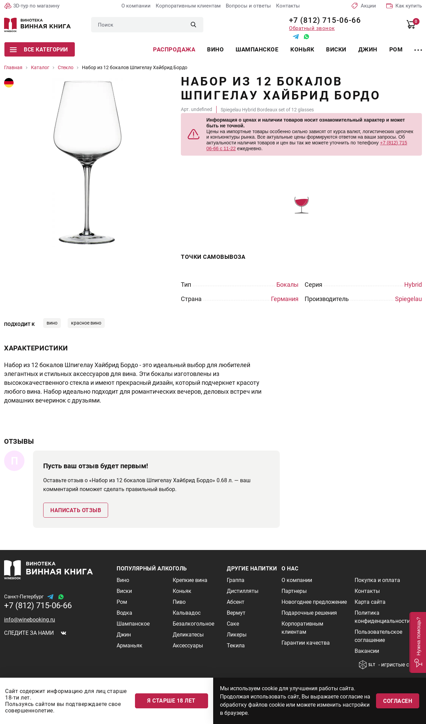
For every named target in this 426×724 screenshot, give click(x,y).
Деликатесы (188, 634)
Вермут (236, 613)
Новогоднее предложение (314, 602)
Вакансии (367, 651)
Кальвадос (187, 613)
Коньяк (302, 49)
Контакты (288, 6)
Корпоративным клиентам (188, 6)
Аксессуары (188, 645)
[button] (417, 642)
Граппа (235, 580)
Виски (336, 49)
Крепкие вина (190, 580)
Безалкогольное (193, 623)
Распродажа (174, 49)
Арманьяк (129, 645)
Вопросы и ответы (248, 6)
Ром (396, 49)
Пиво (179, 602)
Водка (124, 613)
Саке (233, 623)
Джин (367, 49)
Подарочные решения (309, 613)
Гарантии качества (306, 643)
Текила (236, 645)
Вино (215, 49)
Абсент (235, 602)
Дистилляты (242, 591)
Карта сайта (370, 602)
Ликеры (236, 634)
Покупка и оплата (377, 580)
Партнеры (294, 591)
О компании (136, 6)
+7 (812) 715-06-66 (322, 20)
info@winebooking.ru (29, 619)
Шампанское (257, 49)
